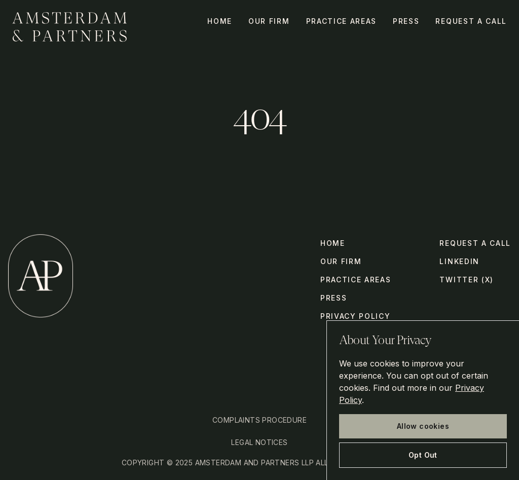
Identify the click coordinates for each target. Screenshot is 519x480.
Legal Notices (259, 442)
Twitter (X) (466, 279)
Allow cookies (423, 426)
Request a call (471, 21)
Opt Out (423, 455)
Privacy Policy (355, 316)
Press (406, 21)
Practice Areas (341, 21)
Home (219, 21)
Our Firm (268, 21)
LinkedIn (459, 261)
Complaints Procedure (259, 420)
